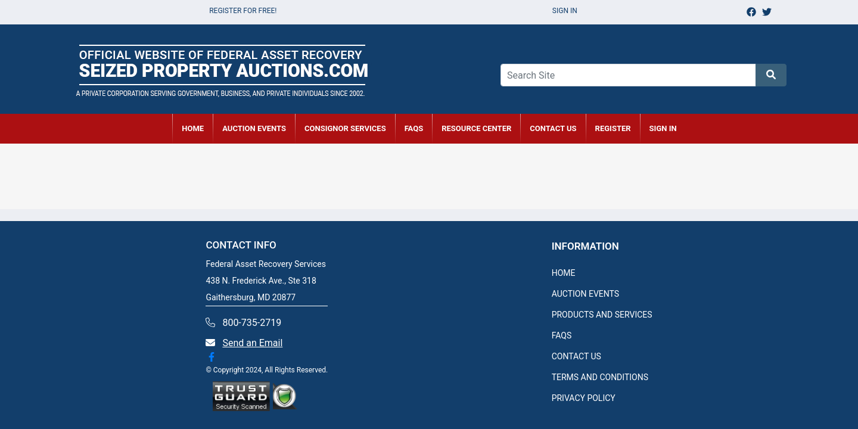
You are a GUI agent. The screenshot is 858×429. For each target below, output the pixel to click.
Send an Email (252, 343)
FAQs (414, 128)
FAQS (562, 335)
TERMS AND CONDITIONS (600, 377)
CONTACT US (553, 128)
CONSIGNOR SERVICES (345, 128)
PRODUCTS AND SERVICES (602, 314)
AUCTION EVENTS (254, 128)
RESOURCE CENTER (476, 128)
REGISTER (613, 128)
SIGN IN (663, 128)
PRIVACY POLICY (583, 398)
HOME (193, 128)
